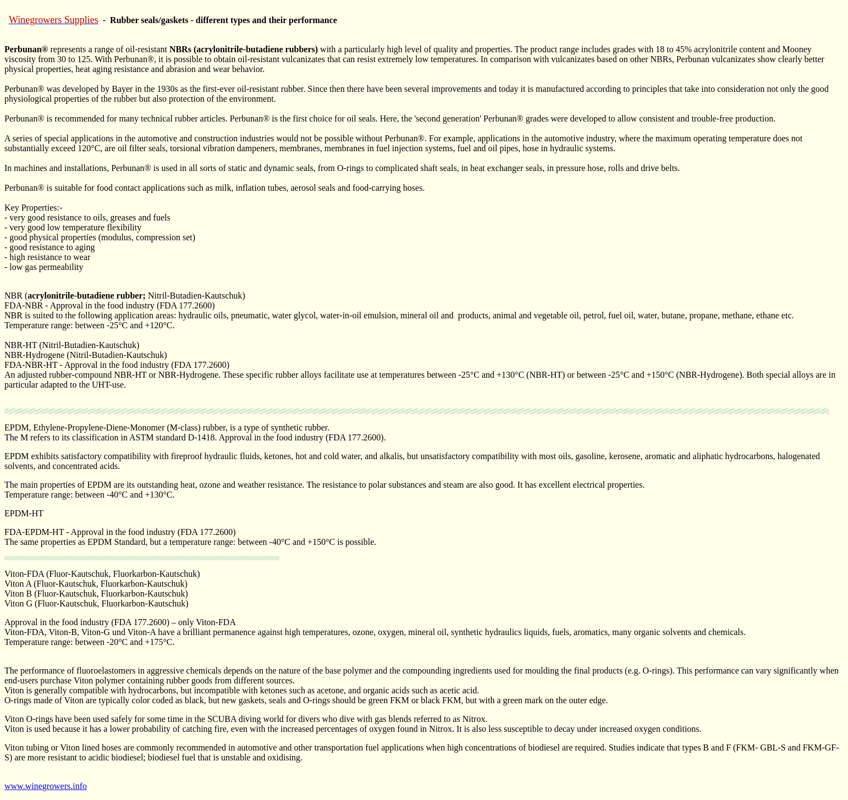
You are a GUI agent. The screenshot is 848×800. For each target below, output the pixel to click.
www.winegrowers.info (45, 786)
